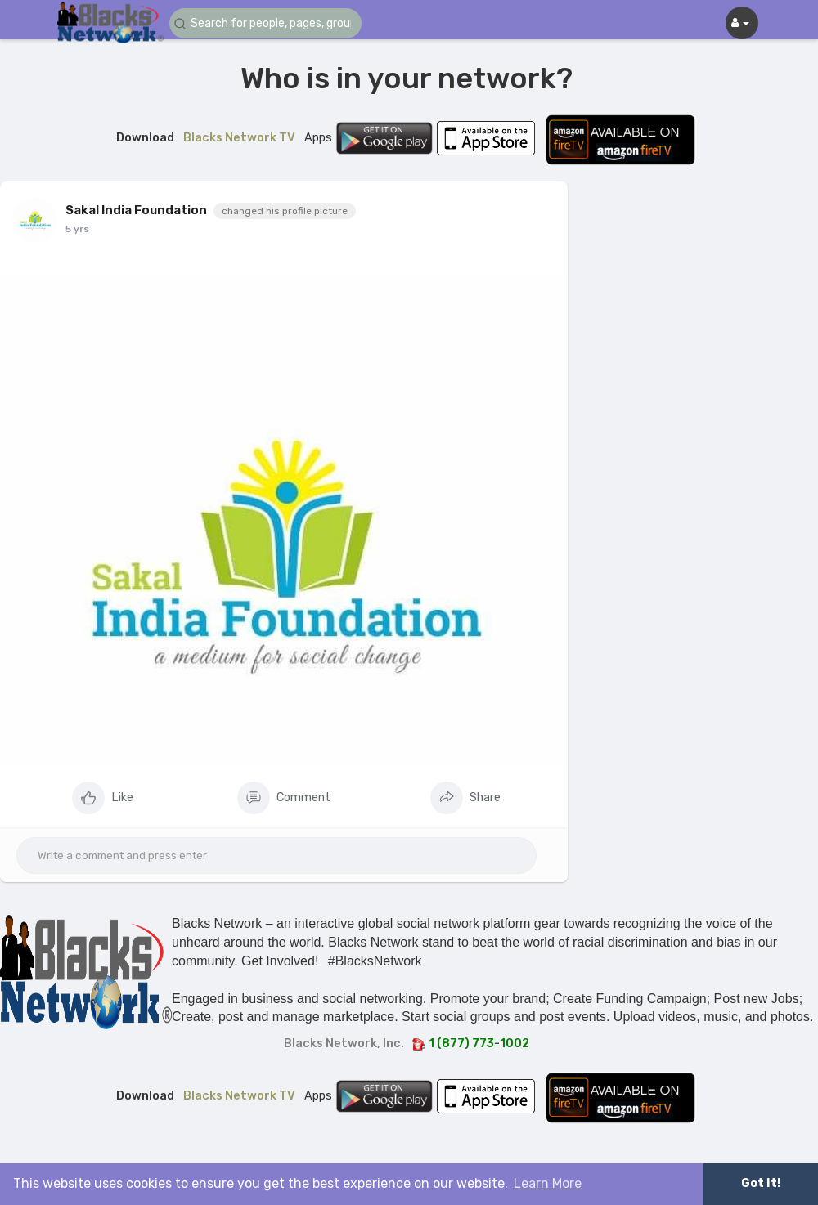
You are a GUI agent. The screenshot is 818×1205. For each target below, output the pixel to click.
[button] (267, 23)
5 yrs (77, 229)
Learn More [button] (548, 1183)
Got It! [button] (760, 1183)
